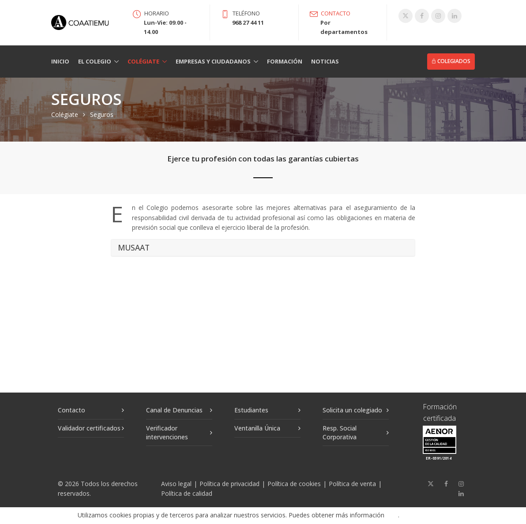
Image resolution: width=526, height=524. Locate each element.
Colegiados (451, 61)
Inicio (60, 61)
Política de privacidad (229, 483)
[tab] (263, 248)
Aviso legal (176, 483)
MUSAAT (134, 248)
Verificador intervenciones (167, 432)
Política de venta (352, 483)
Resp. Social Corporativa (340, 432)
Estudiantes (251, 410)
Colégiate (143, 61)
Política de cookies (294, 483)
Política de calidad (186, 493)
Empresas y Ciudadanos (213, 61)
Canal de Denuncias (174, 410)
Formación (284, 61)
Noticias (325, 61)
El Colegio (94, 61)
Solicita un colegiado (352, 410)
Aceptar (428, 515)
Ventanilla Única (257, 428)
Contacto (71, 410)
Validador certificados (89, 428)
